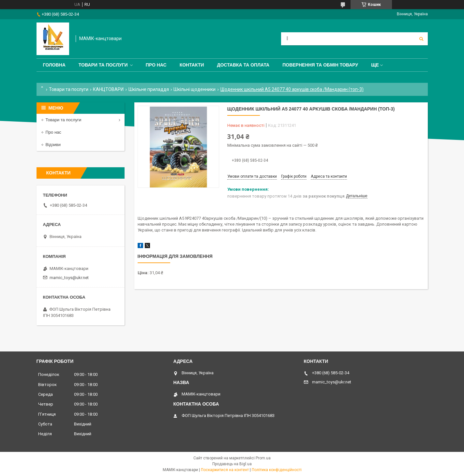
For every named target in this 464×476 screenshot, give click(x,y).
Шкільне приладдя (148, 89)
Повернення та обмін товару (320, 64)
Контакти (192, 64)
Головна (54, 64)
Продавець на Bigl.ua (232, 464)
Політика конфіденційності (277, 470)
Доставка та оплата (243, 64)
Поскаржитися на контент (225, 470)
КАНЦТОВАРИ (108, 89)
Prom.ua (263, 458)
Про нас (156, 64)
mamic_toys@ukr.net (69, 277)
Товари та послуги (103, 64)
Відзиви (53, 144)
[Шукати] (421, 38)
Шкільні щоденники (194, 89)
